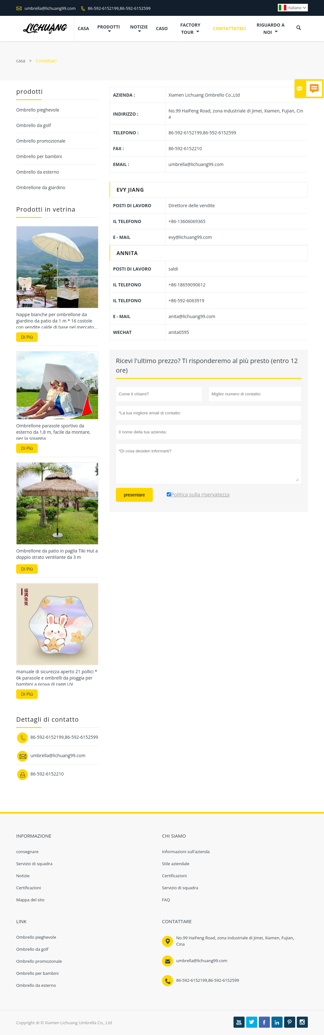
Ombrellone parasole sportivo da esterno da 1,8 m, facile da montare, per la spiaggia (53, 432)
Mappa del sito (30, 900)
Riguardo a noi (270, 28)
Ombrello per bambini (39, 156)
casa (83, 28)
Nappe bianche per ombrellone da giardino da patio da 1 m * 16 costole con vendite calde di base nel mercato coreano (55, 320)
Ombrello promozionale (40, 141)
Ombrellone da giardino (40, 187)
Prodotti (108, 29)
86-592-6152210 (47, 774)
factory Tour (190, 28)
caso (162, 28)
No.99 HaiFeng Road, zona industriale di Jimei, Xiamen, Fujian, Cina (235, 941)
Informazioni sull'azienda (186, 851)
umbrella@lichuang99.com (50, 8)
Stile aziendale (176, 863)
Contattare (177, 921)
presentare (134, 494)
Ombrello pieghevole (37, 110)
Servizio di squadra (34, 863)
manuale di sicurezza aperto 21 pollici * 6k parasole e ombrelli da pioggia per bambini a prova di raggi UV (56, 677)
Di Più (27, 337)
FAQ (166, 900)
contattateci (229, 28)
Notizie (22, 875)
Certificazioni (28, 888)
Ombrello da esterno (37, 172)
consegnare (27, 851)
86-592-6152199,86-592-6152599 (119, 8)
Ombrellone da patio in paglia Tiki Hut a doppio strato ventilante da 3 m (57, 554)
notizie (139, 29)
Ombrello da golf (33, 125)
